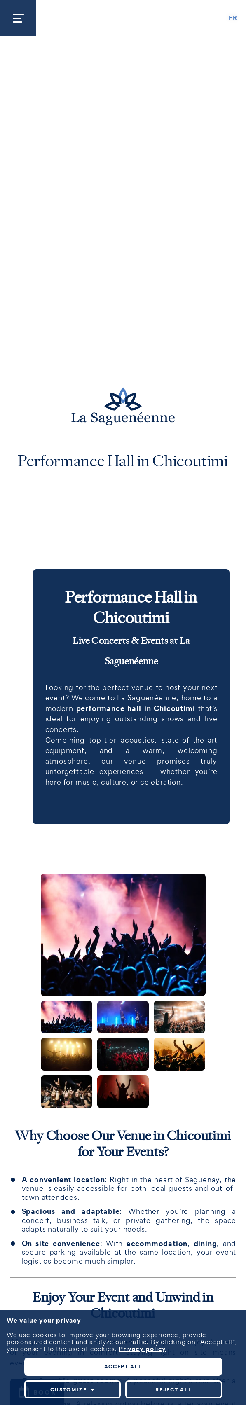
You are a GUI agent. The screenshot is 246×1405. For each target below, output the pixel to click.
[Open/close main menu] (18, 18)
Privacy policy (142, 1129)
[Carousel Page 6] (179, 1054)
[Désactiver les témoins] (230, 1361)
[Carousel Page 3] (179, 1017)
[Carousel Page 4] (66, 1054)
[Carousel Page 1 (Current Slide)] (66, 1017)
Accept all (123, 1147)
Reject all (173, 1170)
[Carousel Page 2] (123, 1017)
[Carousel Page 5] (123, 1054)
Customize (72, 1170)
